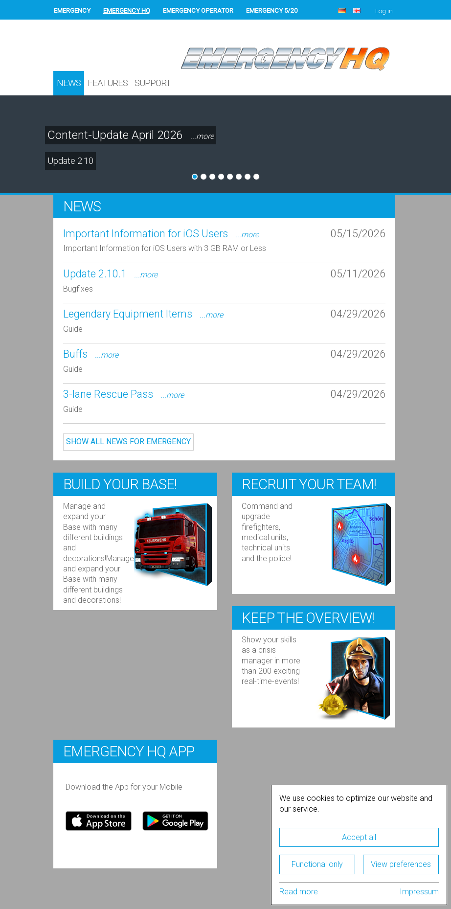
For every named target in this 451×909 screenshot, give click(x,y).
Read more (298, 891)
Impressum (419, 891)
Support (153, 83)
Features (108, 83)
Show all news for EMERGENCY (128, 441)
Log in (384, 11)
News (69, 83)
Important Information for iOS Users (161, 233)
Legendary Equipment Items (143, 314)
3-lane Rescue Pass (123, 394)
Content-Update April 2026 (130, 135)
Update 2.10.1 (110, 274)
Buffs (90, 354)
